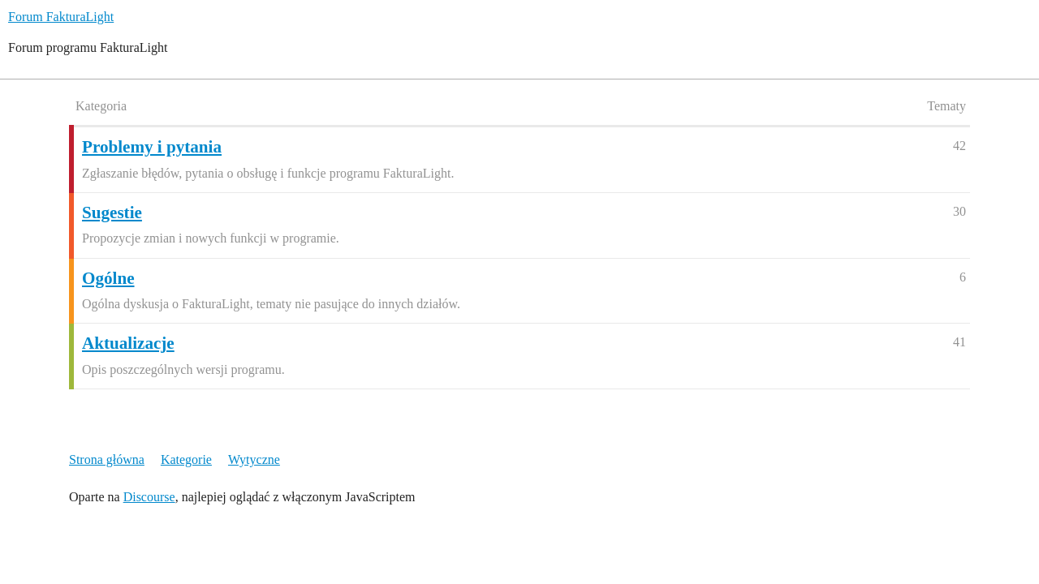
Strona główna (106, 459)
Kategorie (186, 459)
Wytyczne (254, 459)
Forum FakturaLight (61, 17)
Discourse (149, 497)
